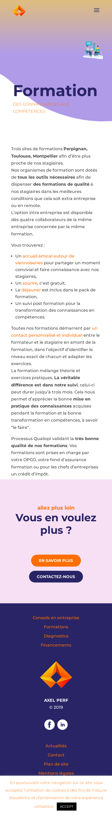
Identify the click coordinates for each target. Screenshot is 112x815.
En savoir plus (56, 560)
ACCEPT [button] (66, 806)
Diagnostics (56, 636)
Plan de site (56, 764)
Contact (56, 755)
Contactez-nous (56, 576)
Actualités (56, 745)
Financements (56, 645)
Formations (56, 626)
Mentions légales (56, 773)
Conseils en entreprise (56, 617)
